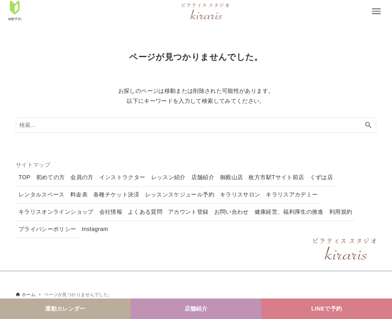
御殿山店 (231, 177)
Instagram (95, 229)
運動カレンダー (65, 308)
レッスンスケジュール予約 (179, 194)
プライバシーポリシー (47, 229)
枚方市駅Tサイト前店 (276, 177)
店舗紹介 (196, 308)
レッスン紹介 (168, 177)
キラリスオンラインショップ (56, 212)
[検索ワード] (196, 125)
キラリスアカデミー (292, 194)
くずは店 (321, 177)
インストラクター (122, 177)
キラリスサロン (240, 194)
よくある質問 (145, 212)
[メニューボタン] (376, 11)
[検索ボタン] (368, 125)
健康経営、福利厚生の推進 (289, 212)
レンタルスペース (41, 194)
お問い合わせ (231, 212)
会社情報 (110, 212)
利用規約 (340, 212)
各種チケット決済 (116, 194)
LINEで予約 (326, 308)
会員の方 (81, 177)
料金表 (79, 194)
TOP (24, 177)
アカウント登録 (188, 212)
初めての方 (50, 177)
